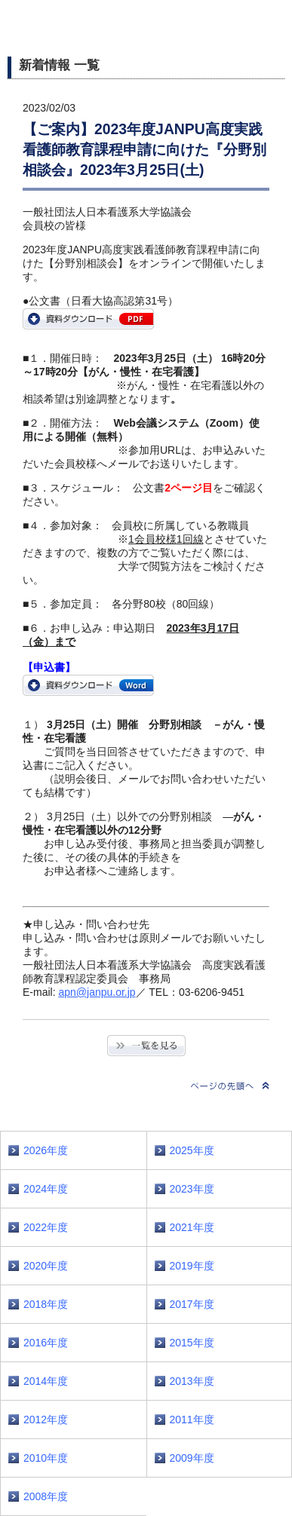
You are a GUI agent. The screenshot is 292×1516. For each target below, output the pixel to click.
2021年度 (192, 1227)
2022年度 (45, 1227)
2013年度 (192, 1381)
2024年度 (45, 1189)
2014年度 (45, 1381)
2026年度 (45, 1150)
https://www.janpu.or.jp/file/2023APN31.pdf (88, 318)
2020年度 (45, 1266)
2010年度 (45, 1458)
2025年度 (192, 1150)
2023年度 (192, 1189)
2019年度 (192, 1266)
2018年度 (45, 1304)
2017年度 (192, 1304)
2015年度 (192, 1343)
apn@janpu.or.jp (96, 992)
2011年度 (192, 1419)
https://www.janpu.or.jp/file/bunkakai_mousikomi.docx (88, 685)
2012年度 (45, 1419)
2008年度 (45, 1496)
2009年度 (192, 1458)
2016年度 (45, 1343)
